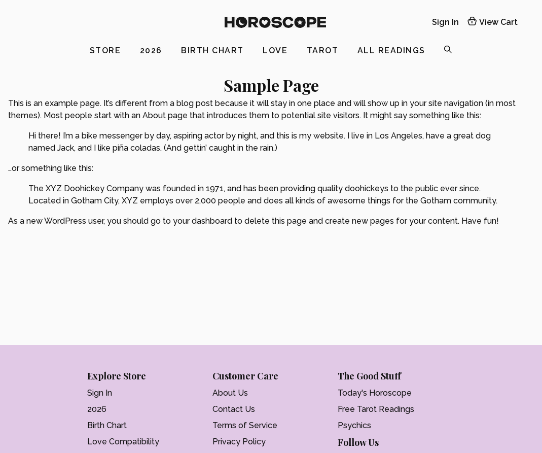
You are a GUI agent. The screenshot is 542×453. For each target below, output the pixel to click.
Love (277, 50)
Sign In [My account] (445, 22)
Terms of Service (244, 425)
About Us (230, 393)
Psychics (354, 425)
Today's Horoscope (375, 393)
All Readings (392, 50)
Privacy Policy (239, 441)
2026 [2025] (152, 50)
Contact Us (233, 409)
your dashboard (202, 221)
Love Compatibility (123, 441)
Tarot (324, 50)
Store (107, 50)
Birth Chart (213, 50)
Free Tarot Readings (376, 409)
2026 (96, 409)
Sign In (99, 393)
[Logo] (275, 22)
